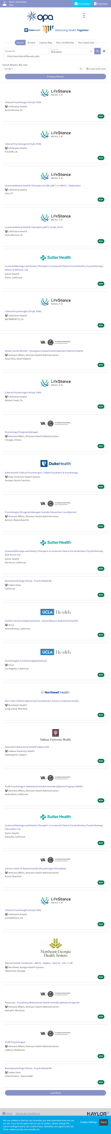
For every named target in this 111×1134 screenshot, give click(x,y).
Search (20, 42)
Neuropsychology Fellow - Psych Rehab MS (28, 580)
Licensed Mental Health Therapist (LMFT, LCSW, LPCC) (34, 227)
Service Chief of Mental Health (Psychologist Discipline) (35, 868)
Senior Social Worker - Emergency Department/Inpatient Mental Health (44, 350)
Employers (101, 4)
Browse (31, 42)
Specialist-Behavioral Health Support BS (27, 746)
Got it (103, 1122)
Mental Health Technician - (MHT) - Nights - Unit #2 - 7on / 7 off (38, 962)
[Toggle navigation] (84, 15)
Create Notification (96, 68)
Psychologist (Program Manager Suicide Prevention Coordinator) (41, 512)
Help (7, 1113)
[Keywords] (26, 51)
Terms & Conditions (27, 1113)
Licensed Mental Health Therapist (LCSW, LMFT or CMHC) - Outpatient (43, 185)
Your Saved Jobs (86, 42)
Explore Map (45, 42)
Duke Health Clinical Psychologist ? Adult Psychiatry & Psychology (41, 472)
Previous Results (55, 76)
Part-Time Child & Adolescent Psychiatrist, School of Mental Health (42, 700)
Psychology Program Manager (21, 431)
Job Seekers (82, 4)
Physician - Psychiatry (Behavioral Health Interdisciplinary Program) (42, 1002)
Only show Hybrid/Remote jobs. (23, 56)
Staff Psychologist (15, 1042)
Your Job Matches (65, 42)
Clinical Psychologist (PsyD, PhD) (23, 102)
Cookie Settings (88, 1122)
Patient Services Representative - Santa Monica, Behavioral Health (41, 620)
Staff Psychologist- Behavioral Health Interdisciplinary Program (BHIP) (44, 786)
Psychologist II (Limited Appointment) (26, 660)
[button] (104, 51)
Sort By (8, 68)
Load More (55, 1092)
